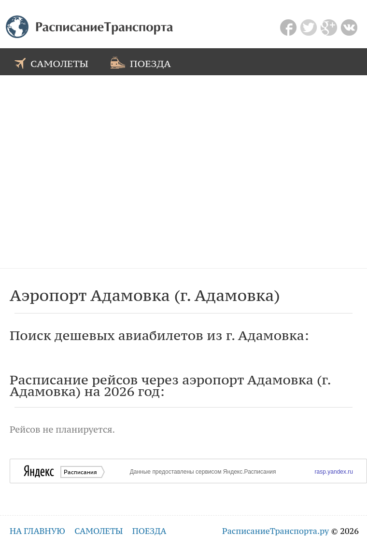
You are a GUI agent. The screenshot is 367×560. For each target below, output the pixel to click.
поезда (141, 62)
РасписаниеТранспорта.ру (275, 531)
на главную (37, 531)
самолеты (51, 62)
